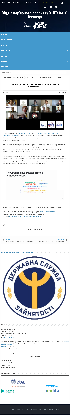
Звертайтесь (5, 353)
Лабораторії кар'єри (24, 133)
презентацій (4, 346)
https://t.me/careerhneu (47, 212)
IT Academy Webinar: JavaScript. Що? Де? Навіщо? (19, 241)
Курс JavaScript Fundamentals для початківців (51, 241)
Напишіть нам (18, 2)
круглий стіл (62, 92)
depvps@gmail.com (8, 337)
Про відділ (6, 2)
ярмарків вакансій (6, 344)
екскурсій (3, 348)
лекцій (10, 349)
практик (66, 341)
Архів (28, 2)
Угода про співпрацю (46, 2)
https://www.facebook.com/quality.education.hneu (25, 216)
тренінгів (3, 349)
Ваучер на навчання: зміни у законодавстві (17, 252)
